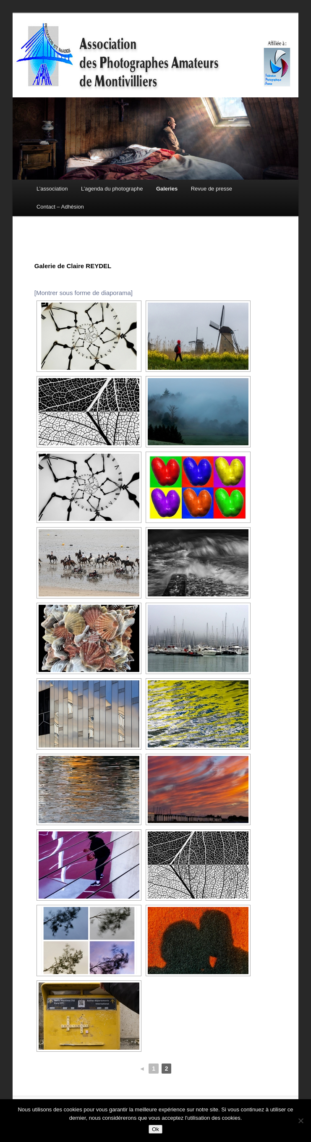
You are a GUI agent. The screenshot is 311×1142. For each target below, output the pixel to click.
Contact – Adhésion (60, 207)
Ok (155, 1129)
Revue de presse (211, 189)
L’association (52, 189)
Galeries (167, 189)
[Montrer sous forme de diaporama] (83, 292)
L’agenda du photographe (112, 189)
